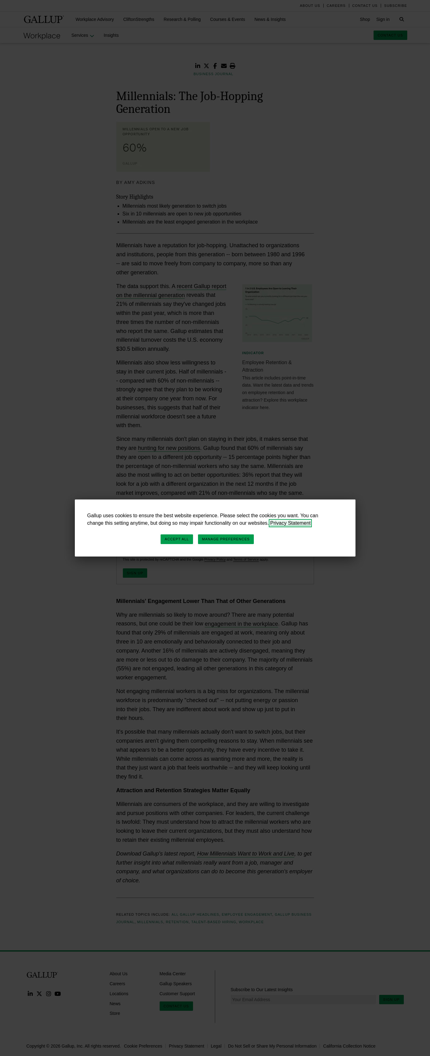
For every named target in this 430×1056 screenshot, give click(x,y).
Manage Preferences (226, 539)
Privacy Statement (290, 523)
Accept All (177, 539)
